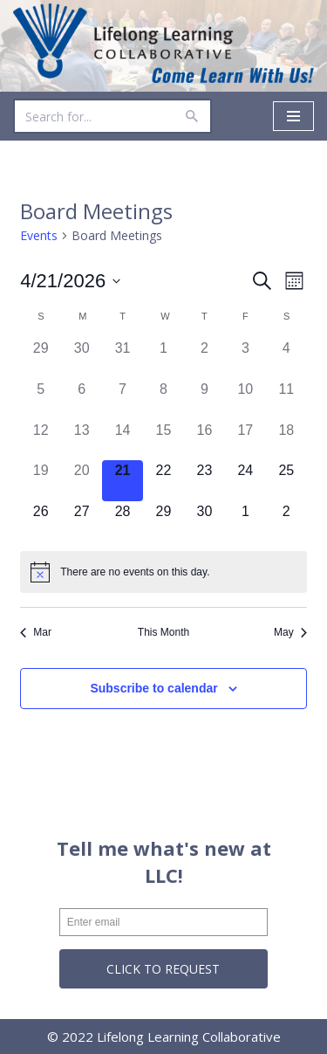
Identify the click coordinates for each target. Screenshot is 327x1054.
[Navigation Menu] (293, 116)
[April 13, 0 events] (81, 440)
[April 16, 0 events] (204, 440)
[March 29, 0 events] (40, 358)
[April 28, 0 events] (122, 521)
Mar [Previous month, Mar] (35, 632)
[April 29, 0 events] (163, 521)
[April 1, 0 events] (163, 358)
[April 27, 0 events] (81, 521)
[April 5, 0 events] (40, 399)
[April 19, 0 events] (40, 480)
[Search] (93, 116)
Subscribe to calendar (153, 688)
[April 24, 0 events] (245, 480)
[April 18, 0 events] (286, 440)
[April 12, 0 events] (40, 440)
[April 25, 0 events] (286, 480)
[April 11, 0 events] (286, 399)
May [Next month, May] (290, 632)
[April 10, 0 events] (245, 399)
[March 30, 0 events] (81, 358)
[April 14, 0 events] (122, 440)
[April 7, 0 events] (122, 399)
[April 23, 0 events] (204, 480)
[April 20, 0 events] (81, 480)
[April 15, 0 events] (163, 440)
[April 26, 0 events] (40, 521)
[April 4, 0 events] (286, 358)
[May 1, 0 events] (245, 521)
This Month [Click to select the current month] (163, 632)
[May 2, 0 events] (286, 521)
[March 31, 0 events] (122, 358)
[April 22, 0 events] (163, 480)
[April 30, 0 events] (204, 521)
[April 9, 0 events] (204, 399)
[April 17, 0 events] (245, 440)
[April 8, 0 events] (163, 399)
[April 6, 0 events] (81, 399)
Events (39, 235)
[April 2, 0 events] (204, 358)
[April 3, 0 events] (245, 358)
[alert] (163, 572)
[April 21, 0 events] (122, 480)
